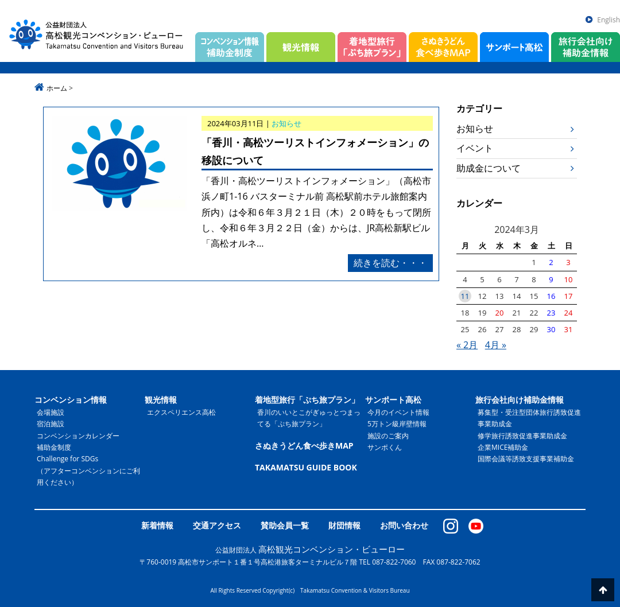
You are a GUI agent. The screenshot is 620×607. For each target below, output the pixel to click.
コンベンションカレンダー (78, 436)
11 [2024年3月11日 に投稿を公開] (465, 296)
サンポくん (384, 447)
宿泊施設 (50, 424)
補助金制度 (54, 447)
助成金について (488, 168)
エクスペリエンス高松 (181, 412)
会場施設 (50, 412)
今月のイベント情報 (398, 412)
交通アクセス (217, 525)
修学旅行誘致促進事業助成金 (522, 436)
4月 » (495, 344)
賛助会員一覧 (285, 525)
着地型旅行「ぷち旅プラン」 (307, 399)
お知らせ (474, 128)
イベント (474, 148)
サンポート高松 (393, 399)
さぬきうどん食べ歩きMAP (304, 445)
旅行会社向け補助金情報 (519, 399)
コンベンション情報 (70, 399)
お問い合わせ (404, 525)
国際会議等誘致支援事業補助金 (526, 459)
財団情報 (344, 525)
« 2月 (467, 344)
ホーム (56, 88)
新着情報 (157, 525)
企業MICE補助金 (503, 447)
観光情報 (161, 399)
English (608, 20)
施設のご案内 (388, 436)
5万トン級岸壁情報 (397, 424)
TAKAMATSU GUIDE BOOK (306, 467)
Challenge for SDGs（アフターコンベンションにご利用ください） (88, 470)
